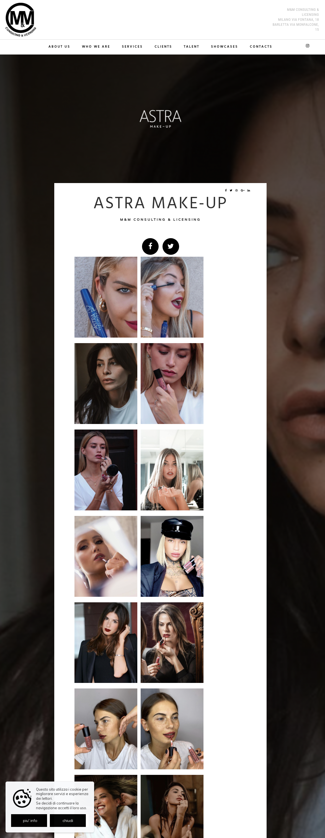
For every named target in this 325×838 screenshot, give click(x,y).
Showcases (223, 47)
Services (132, 47)
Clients (163, 47)
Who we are (97, 47)
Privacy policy (150, 820)
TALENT (191, 47)
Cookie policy (171, 820)
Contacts (259, 47)
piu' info (30, 820)
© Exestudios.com (160, 834)
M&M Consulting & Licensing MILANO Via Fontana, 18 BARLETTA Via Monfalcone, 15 (294, 16)
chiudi (68, 820)
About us (61, 47)
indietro (236, 732)
